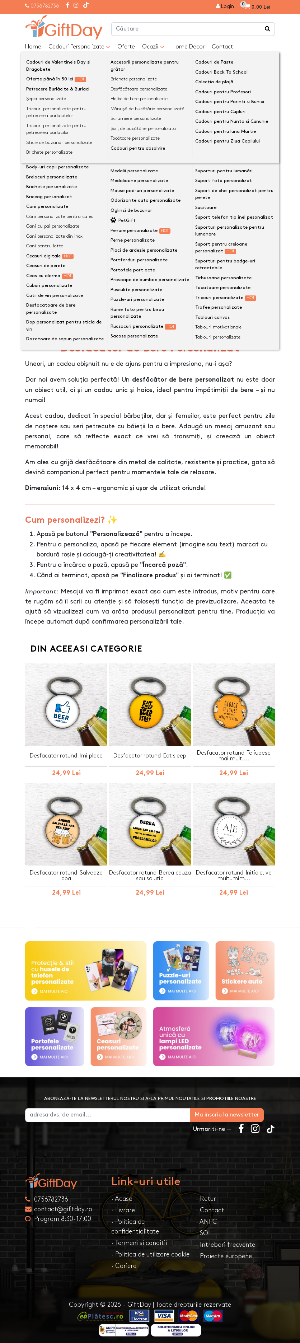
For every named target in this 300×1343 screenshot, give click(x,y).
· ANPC (206, 1217)
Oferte (126, 47)
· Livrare (123, 1206)
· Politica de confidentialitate (135, 1222)
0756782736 (45, 6)
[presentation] (42, 104)
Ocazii (153, 47)
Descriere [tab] (45, 321)
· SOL (203, 1229)
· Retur (206, 1195)
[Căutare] (268, 29)
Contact (222, 47)
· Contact (210, 1206)
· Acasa (121, 1195)
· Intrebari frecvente (225, 1240)
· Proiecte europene (224, 1252)
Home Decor (188, 47)
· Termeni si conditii (139, 1239)
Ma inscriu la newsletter (238, 1110)
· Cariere (123, 1262)
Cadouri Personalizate (79, 47)
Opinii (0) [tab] (85, 320)
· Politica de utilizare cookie (150, 1250)
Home (33, 47)
